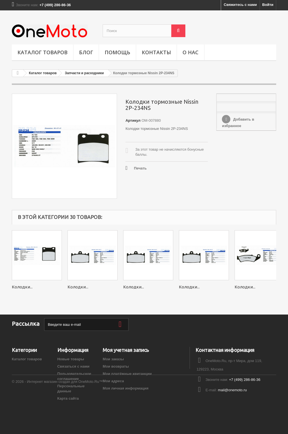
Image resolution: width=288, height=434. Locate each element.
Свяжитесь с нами (240, 5)
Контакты (156, 52)
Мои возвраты (116, 366)
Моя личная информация (125, 388)
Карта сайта (68, 398)
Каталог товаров (42, 52)
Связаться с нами (73, 366)
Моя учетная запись (126, 350)
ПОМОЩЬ (117, 52)
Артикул (132, 120)
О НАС (191, 52)
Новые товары (70, 359)
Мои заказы (113, 359)
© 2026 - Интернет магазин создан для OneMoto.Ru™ (57, 419)
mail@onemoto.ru (232, 390)
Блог (86, 52)
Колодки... (22, 286)
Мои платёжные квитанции (127, 374)
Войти (267, 5)
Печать (140, 168)
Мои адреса (113, 381)
